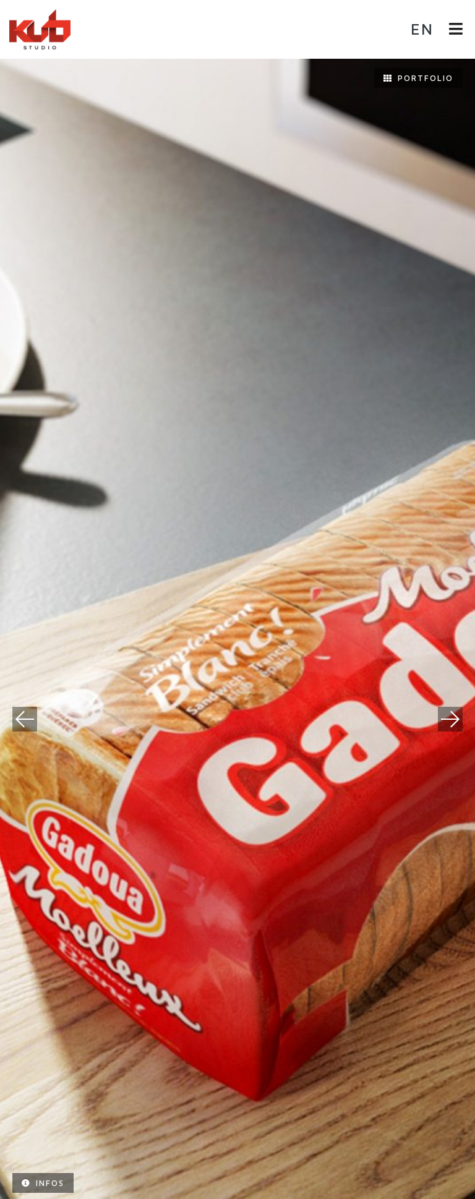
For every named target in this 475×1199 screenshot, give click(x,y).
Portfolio (418, 78)
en (422, 29)
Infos (43, 1183)
